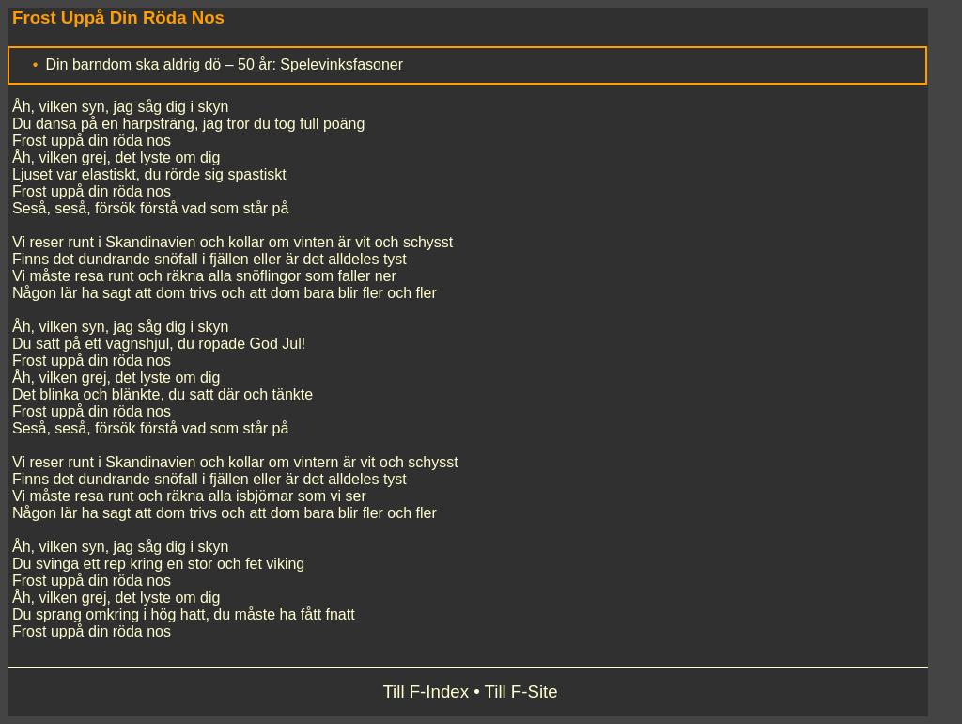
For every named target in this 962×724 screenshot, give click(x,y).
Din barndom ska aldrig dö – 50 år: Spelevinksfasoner (224, 64)
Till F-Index (425, 691)
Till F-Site (521, 691)
